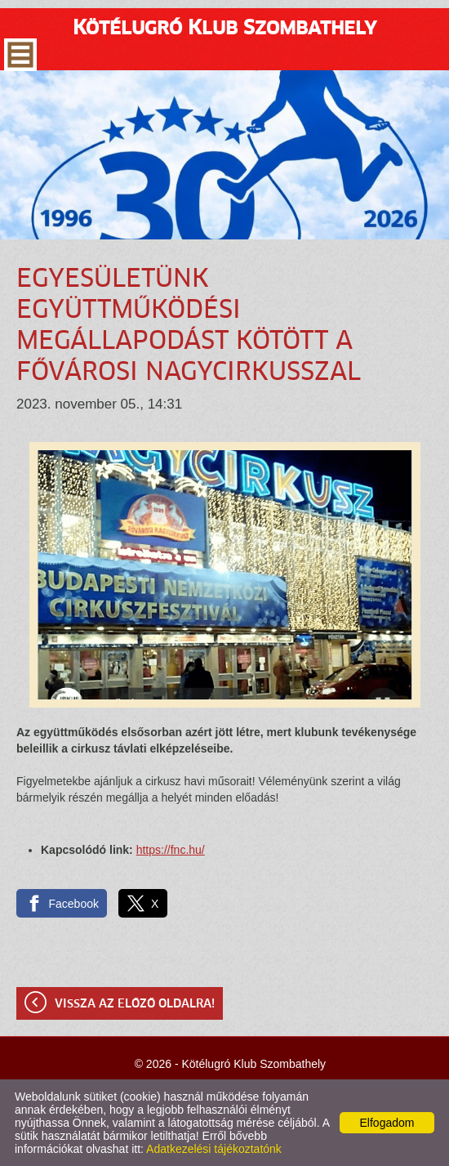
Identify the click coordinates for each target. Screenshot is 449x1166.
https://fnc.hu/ (170, 849)
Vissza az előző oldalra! (135, 1004)
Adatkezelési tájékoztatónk (214, 1148)
